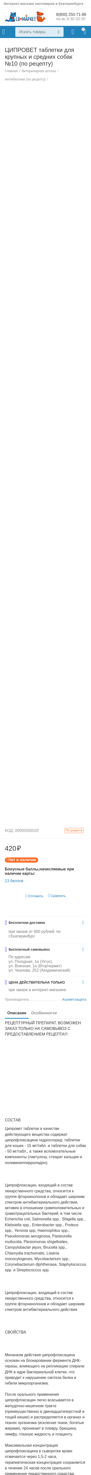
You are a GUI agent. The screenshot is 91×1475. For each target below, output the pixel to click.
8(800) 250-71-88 (71, 14)
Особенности (44, 1013)
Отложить (34, 896)
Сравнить (57, 896)
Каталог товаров (3, 32)
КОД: (9, 831)
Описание (16, 1013)
